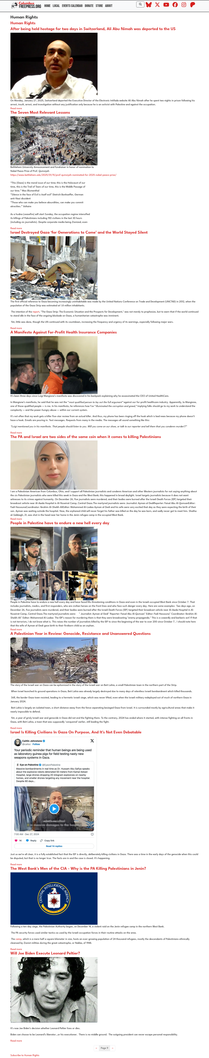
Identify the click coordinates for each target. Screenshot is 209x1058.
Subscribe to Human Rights (24, 1055)
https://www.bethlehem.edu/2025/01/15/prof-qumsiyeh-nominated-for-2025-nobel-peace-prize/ (63, 175)
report (35, 312)
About (108, 6)
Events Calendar (72, 6)
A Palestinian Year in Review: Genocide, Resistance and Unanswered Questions (80, 634)
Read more (16, 108)
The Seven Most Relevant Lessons (40, 113)
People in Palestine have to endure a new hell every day (59, 523)
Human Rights (23, 23)
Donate (89, 6)
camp (18, 939)
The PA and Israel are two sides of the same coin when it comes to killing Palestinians (85, 437)
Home (47, 6)
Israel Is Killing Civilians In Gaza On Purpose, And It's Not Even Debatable (76, 732)
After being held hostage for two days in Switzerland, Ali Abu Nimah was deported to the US (93, 29)
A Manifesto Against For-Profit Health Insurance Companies (63, 332)
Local (56, 6)
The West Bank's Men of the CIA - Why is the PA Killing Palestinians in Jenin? (78, 869)
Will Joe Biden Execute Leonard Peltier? (45, 953)
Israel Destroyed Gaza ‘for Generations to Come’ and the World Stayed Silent (79, 232)
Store (99, 6)
